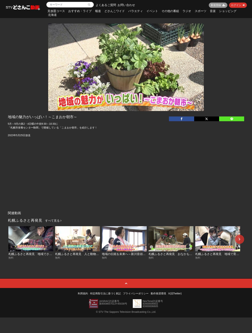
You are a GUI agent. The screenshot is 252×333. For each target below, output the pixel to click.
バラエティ (135, 11)
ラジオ (186, 11)
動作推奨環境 (158, 293)
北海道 (52, 14)
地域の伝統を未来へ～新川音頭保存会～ (128, 254)
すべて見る (53, 220)
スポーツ (200, 11)
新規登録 (218, 5)
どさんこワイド (114, 11)
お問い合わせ (126, 5)
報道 (98, 11)
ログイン (238, 5)
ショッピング (227, 11)
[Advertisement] (126, 182)
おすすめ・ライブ (80, 11)
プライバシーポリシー (136, 293)
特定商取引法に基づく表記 (105, 293)
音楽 (213, 11)
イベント (152, 11)
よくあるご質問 (106, 5)
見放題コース (56, 11)
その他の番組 (170, 11)
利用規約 (83, 293)
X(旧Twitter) (175, 293)
